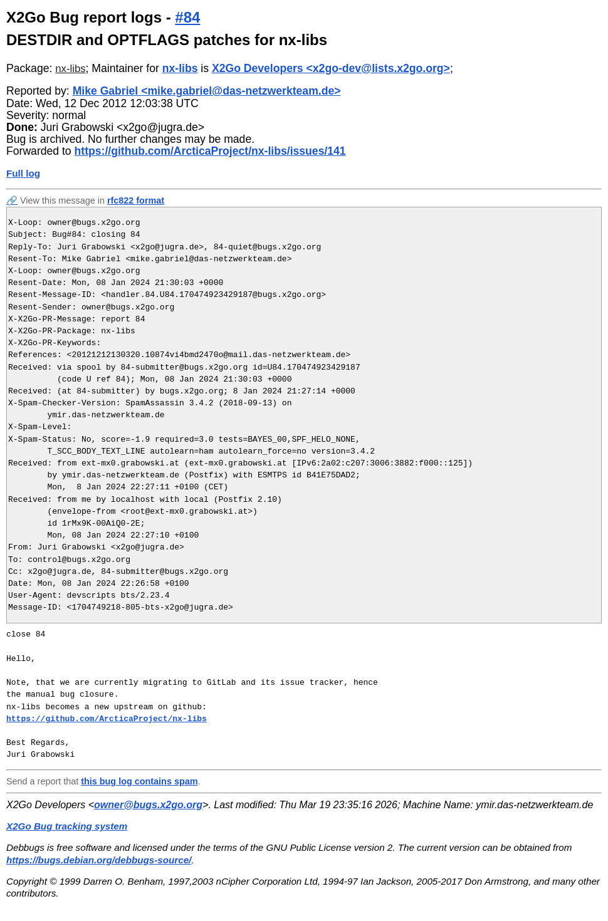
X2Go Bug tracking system (66, 826)
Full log (23, 173)
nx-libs (70, 69)
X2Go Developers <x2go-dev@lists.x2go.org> (331, 68)
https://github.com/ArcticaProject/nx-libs (106, 718)
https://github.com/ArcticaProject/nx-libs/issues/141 (210, 151)
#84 (187, 17)
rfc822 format (135, 200)
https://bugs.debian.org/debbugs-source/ (98, 860)
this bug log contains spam (139, 781)
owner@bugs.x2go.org (148, 804)
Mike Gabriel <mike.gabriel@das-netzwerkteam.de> (207, 91)
